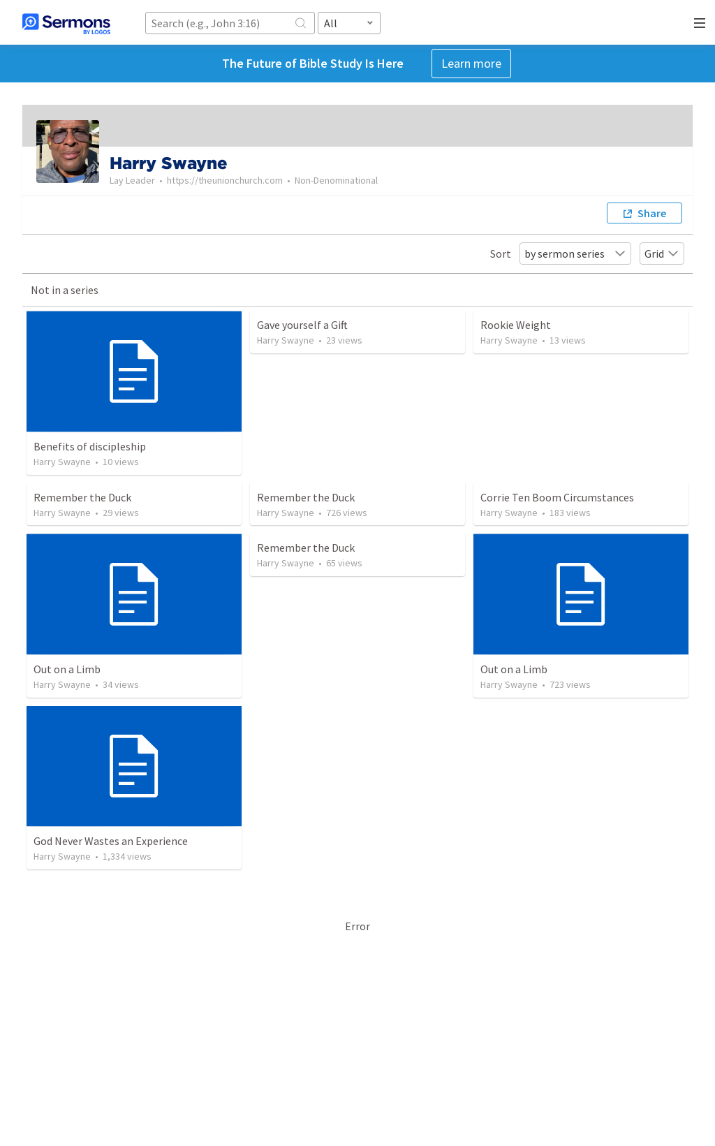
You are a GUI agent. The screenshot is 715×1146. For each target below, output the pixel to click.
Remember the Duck (82, 497)
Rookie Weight (515, 325)
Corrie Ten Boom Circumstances (557, 497)
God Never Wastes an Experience (111, 841)
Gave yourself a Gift (302, 325)
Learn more (471, 63)
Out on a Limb (67, 669)
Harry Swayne (62, 461)
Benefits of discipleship (90, 446)
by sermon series (575, 253)
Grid (661, 253)
